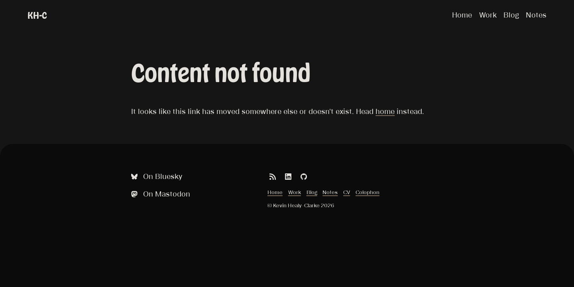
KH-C (37, 15)
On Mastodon (160, 194)
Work (488, 15)
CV (346, 192)
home (385, 111)
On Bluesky (156, 176)
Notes (536, 15)
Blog (511, 15)
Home (462, 15)
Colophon (367, 192)
